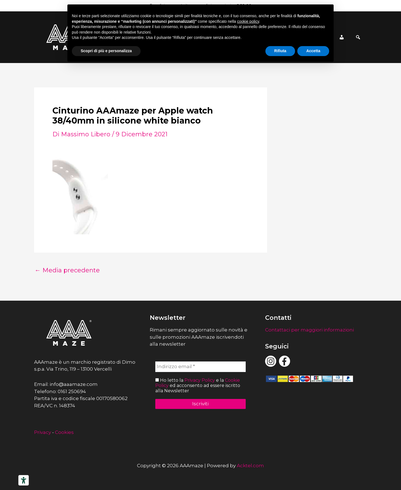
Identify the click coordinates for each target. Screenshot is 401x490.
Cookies (64, 432)
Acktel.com (250, 465)
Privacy (42, 432)
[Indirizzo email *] (200, 366)
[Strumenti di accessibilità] (23, 480)
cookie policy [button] (248, 21)
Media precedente (67, 270)
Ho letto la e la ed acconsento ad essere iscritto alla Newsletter (197, 385)
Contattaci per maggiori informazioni (309, 330)
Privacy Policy (199, 380)
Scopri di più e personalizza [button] (106, 51)
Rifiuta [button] (280, 51)
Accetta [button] (313, 51)
